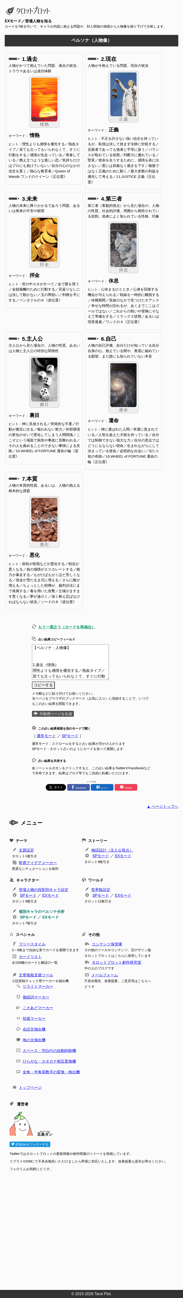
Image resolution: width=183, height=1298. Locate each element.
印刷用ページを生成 (56, 714)
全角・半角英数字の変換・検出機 (51, 1072)
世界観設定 (100, 890)
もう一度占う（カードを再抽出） (66, 627)
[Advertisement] (94, 1229)
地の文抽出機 (34, 1040)
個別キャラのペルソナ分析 (42, 912)
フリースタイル (32, 944)
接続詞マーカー (36, 997)
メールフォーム (104, 975)
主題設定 (26, 850)
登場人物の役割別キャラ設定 (43, 890)
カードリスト (30, 957)
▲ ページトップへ (162, 806)
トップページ (30, 1087)
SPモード (70, 736)
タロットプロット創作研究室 (116, 962)
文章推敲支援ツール (36, 975)
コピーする (43, 685)
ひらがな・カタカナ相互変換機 (49, 1061)
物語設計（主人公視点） (112, 850)
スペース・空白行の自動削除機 (49, 1051)
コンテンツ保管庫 (107, 944)
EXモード (123, 856)
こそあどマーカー (38, 1008)
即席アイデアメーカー (38, 863)
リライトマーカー (38, 986)
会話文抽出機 (34, 1029)
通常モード (46, 736)
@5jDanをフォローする (29, 1144)
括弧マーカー (34, 1019)
